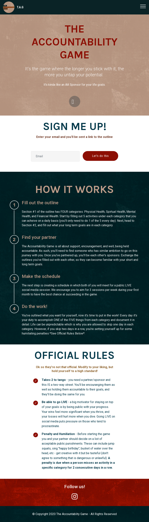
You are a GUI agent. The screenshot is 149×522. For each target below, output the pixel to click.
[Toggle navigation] (143, 6)
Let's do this (100, 156)
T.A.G (20, 7)
